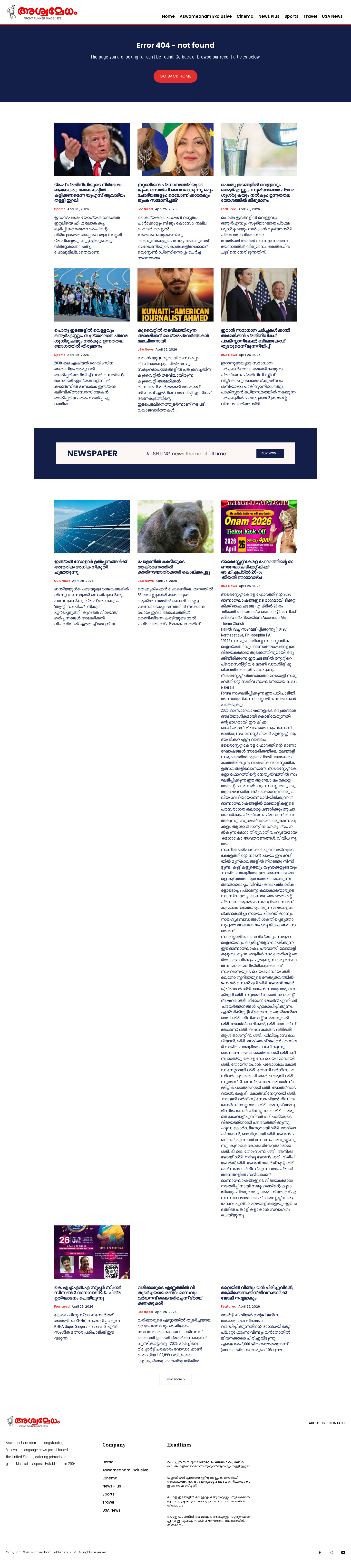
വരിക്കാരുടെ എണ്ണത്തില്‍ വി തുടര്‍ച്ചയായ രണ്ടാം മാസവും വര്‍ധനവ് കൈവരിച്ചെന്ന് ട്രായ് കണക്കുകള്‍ (169, 1299)
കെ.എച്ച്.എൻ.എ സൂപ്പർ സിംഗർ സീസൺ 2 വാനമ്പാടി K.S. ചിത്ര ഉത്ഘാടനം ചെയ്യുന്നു (87, 1296)
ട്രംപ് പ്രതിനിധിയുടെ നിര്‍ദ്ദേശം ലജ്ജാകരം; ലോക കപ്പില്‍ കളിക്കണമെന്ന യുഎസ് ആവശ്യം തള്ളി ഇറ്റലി (89, 196)
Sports (59, 213)
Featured (145, 213)
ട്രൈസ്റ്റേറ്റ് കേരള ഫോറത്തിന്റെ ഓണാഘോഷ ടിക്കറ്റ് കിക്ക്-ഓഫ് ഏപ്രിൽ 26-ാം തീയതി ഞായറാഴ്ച (257, 573)
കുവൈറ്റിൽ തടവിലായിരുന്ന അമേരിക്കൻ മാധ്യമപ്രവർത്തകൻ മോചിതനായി (173, 339)
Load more (175, 1383)
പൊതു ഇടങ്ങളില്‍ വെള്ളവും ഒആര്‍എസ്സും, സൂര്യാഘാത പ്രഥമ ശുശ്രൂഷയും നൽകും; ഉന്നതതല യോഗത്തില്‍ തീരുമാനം (257, 196)
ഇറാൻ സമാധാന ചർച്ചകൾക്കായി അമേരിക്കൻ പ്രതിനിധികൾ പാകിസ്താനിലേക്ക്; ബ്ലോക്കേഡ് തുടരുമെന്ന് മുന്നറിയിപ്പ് (255, 342)
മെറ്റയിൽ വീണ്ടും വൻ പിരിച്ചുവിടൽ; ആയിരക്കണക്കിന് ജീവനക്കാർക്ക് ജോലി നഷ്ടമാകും (257, 1296)
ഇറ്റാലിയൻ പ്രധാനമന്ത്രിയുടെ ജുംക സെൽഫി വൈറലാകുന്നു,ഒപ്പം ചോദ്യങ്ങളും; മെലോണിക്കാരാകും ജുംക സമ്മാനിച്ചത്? (175, 196)
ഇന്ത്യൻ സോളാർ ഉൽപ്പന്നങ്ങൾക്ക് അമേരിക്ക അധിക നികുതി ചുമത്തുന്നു (90, 570)
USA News (145, 353)
